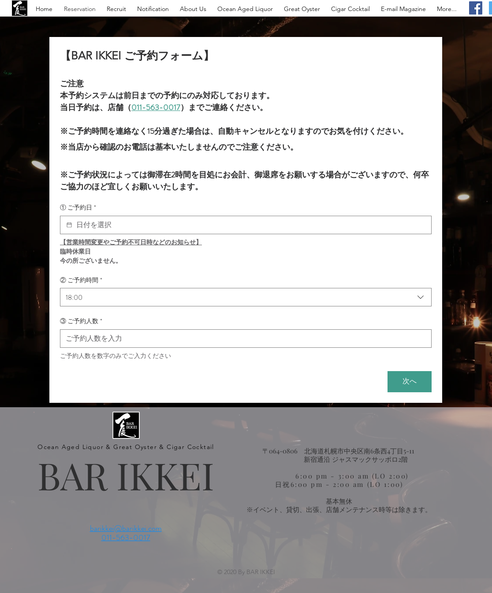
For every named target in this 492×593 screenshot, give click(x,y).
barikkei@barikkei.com (126, 528)
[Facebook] (475, 8)
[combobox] (246, 297)
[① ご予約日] (69, 224)
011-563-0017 (125, 537)
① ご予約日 (78, 207)
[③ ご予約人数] (243, 338)
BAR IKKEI (125, 475)
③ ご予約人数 (81, 321)
